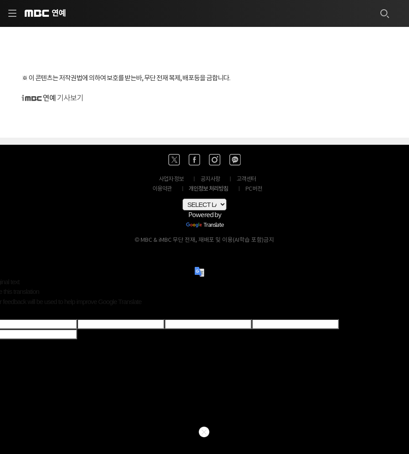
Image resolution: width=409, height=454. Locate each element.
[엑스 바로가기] (174, 159)
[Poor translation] (21, 313)
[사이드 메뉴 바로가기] (12, 13)
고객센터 (246, 179)
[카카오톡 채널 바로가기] (235, 159)
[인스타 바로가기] (214, 159)
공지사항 (210, 179)
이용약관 (162, 189)
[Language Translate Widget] (204, 204)
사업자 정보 (171, 179)
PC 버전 (253, 189)
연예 (59, 13)
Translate (205, 225)
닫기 (204, 432)
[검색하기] (384, 13)
